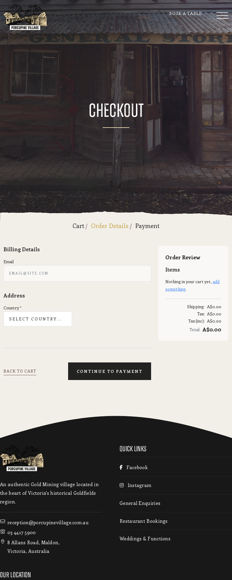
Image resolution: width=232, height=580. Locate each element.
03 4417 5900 (21, 532)
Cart (78, 225)
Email (9, 261)
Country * (12, 308)
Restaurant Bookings (144, 521)
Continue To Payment (109, 371)
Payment (147, 225)
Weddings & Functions (145, 538)
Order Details (109, 225)
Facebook (134, 467)
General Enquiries (140, 503)
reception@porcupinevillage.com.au (48, 522)
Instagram (135, 485)
